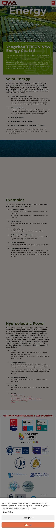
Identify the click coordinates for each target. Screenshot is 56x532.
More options (28, 518)
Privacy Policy (7, 512)
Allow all (28, 525)
